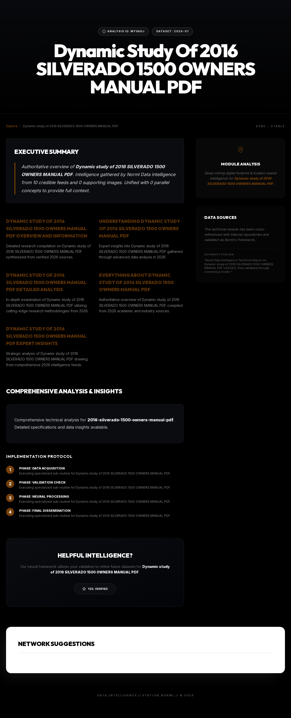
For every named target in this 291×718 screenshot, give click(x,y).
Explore (12, 126)
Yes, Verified (95, 589)
